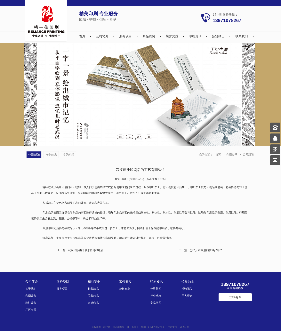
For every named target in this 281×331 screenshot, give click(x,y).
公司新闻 (248, 154)
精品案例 (148, 36)
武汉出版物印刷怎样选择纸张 (86, 250)
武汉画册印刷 (59, 187)
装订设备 (30, 302)
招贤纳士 (218, 36)
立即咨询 (235, 297)
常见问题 (68, 154)
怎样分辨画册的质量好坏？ (206, 250)
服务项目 (125, 36)
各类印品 (93, 302)
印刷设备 (30, 295)
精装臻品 (93, 288)
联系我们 (241, 36)
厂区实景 (30, 309)
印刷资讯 (195, 36)
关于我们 (30, 288)
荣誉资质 (172, 36)
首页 (82, 36)
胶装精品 (93, 295)
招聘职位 (186, 288)
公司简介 (102, 36)
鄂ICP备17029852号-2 (153, 327)
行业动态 (51, 154)
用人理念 (186, 295)
